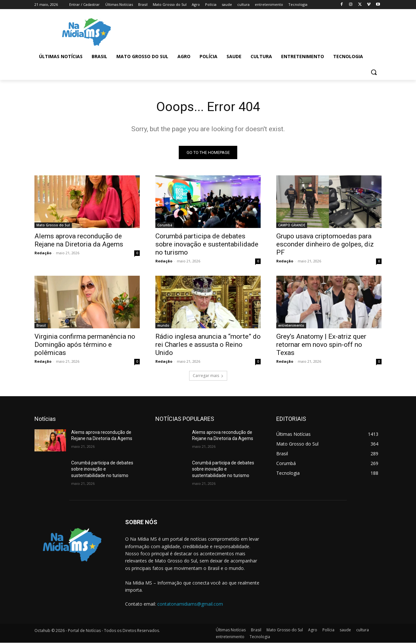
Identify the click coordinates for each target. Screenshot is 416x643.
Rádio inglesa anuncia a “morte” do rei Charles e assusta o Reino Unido (208, 345)
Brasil (41, 325)
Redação (42, 252)
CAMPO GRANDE (291, 225)
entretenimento (291, 325)
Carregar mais (208, 375)
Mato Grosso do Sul (53, 225)
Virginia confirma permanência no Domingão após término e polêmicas (84, 345)
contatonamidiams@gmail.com (190, 604)
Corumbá (164, 225)
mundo (163, 325)
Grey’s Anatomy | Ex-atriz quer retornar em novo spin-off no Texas (321, 345)
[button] (374, 72)
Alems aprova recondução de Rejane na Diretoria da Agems (78, 240)
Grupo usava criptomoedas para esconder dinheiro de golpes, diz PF (325, 244)
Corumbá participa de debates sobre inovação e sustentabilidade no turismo (206, 244)
